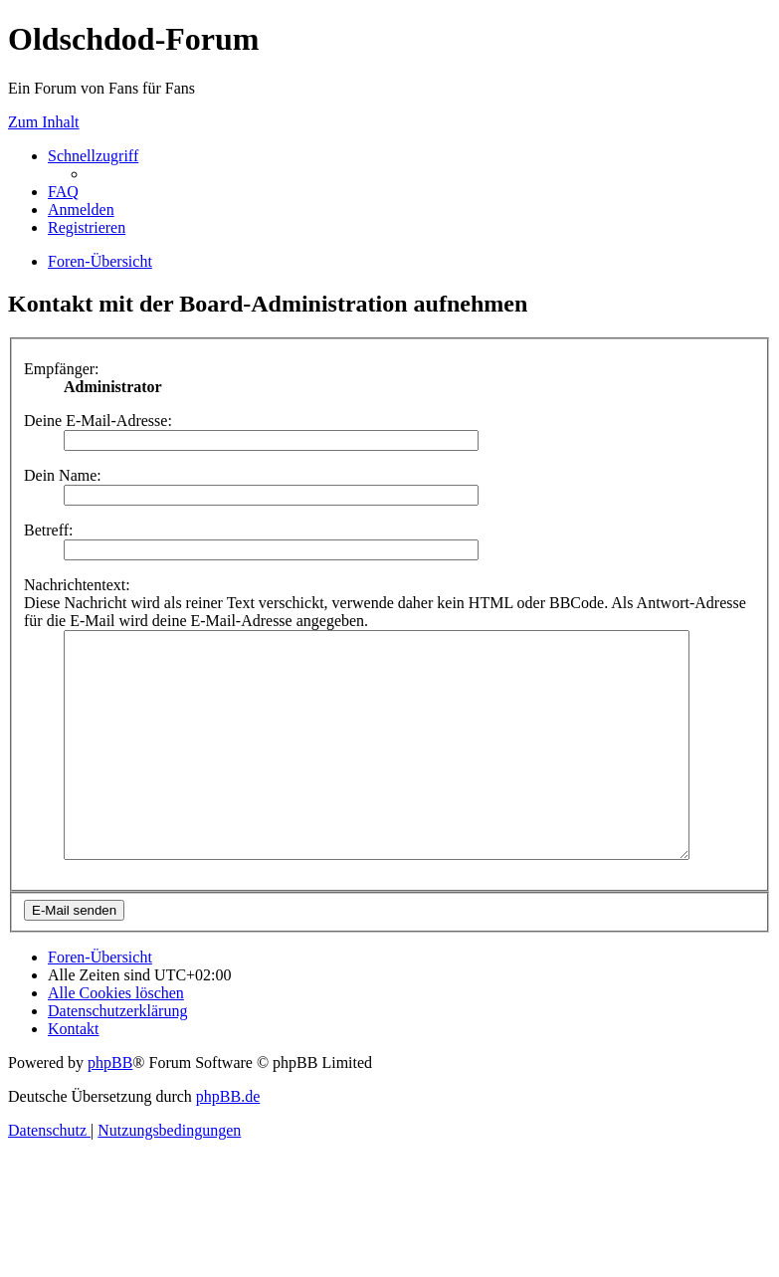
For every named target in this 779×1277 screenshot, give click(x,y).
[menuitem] (63, 191)
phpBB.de (228, 1141)
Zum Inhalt (44, 121)
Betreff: (48, 530)
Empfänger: (61, 368)
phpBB (110, 1107)
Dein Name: (62, 475)
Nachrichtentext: (77, 584)
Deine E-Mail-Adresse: (98, 420)
